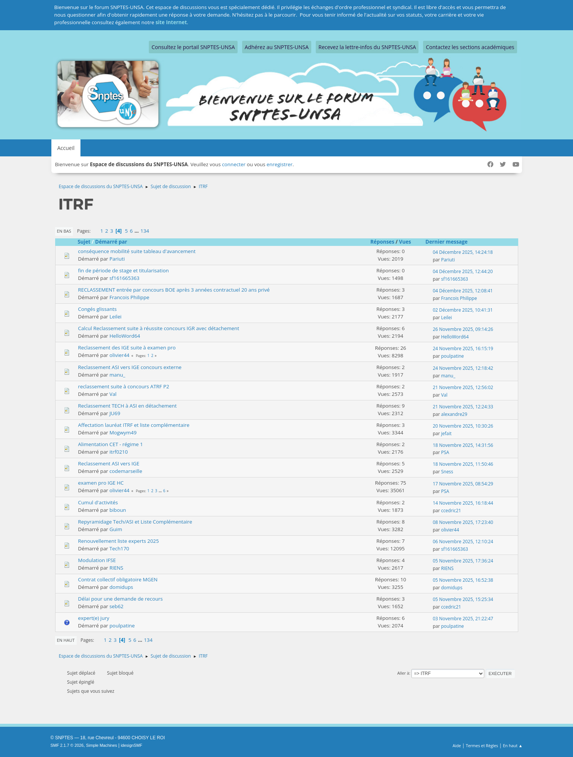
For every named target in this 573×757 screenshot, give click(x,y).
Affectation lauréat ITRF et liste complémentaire (134, 425)
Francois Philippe (130, 297)
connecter (234, 164)
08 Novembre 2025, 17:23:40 (463, 522)
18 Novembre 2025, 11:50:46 (463, 464)
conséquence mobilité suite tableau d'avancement (137, 251)
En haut (66, 640)
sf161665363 (124, 278)
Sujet (84, 241)
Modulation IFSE (97, 560)
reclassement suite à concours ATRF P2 (123, 386)
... (137, 230)
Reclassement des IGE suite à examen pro (127, 347)
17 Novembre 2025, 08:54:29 (463, 483)
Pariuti (117, 258)
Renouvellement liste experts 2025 (118, 541)
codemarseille (126, 471)
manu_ (117, 374)
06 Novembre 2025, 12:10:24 (463, 541)
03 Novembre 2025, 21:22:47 (463, 618)
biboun (118, 510)
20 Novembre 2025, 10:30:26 (463, 426)
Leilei (116, 316)
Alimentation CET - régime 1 (110, 444)
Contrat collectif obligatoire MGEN (118, 579)
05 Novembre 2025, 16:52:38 (463, 580)
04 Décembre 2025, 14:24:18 (463, 252)
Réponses (382, 241)
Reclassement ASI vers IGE (108, 463)
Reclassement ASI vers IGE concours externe (130, 367)
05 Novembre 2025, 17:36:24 (463, 561)
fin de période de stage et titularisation (123, 270)
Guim (116, 529)
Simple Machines (101, 745)
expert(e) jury (94, 618)
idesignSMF (131, 745)
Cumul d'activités (98, 502)
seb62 (117, 606)
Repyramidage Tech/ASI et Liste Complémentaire (135, 521)
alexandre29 (454, 414)
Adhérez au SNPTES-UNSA (277, 47)
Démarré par (111, 241)
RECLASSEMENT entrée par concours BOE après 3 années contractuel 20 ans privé (174, 289)
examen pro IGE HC (101, 482)
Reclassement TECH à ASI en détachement (127, 405)
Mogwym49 (123, 432)
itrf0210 (119, 451)
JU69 (115, 413)
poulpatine (452, 356)
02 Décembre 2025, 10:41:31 (463, 310)
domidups (121, 587)
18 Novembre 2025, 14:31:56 (463, 445)
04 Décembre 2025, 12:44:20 (463, 271)
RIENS (117, 567)
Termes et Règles (482, 745)
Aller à (403, 673)
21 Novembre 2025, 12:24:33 (463, 406)
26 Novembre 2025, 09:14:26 (463, 329)
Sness (447, 471)
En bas (64, 231)
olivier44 (120, 355)
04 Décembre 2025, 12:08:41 (463, 290)
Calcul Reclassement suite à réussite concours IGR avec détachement (158, 328)
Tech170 (119, 548)
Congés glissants (97, 309)
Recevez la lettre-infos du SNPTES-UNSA (367, 47)
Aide (457, 745)
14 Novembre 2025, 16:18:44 (463, 503)
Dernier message (449, 241)
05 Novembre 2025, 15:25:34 (463, 599)
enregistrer (280, 164)
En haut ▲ (513, 745)
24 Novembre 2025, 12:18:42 (463, 368)
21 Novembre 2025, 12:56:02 (463, 387)
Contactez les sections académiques (470, 47)
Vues (405, 241)
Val (113, 394)
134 (145, 230)
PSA (445, 452)
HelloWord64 (125, 335)
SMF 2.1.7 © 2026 (67, 745)
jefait (446, 433)
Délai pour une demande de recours (120, 598)
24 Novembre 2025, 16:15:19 (463, 348)
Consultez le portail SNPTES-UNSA (193, 47)
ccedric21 (451, 510)
